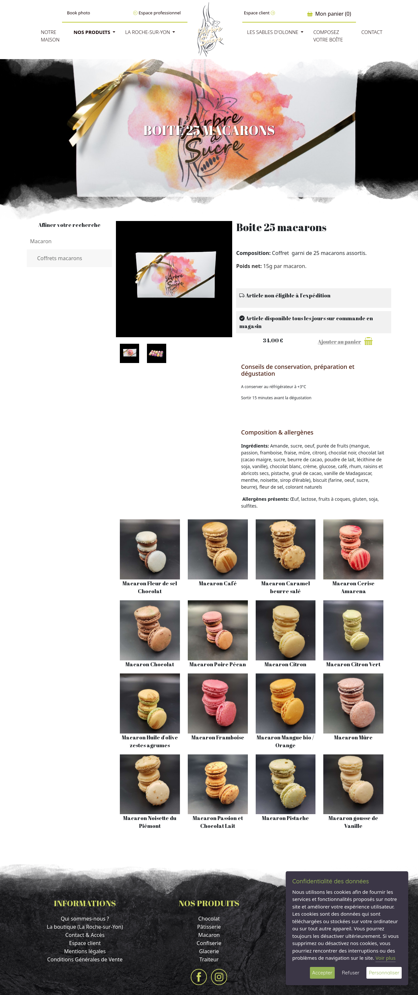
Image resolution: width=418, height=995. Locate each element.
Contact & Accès (84, 935)
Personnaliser (384, 973)
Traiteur (209, 959)
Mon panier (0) (329, 13)
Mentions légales (85, 951)
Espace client (259, 13)
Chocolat (209, 918)
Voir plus (385, 958)
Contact (371, 32)
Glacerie (209, 951)
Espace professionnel (157, 13)
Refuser (351, 973)
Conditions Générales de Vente (85, 959)
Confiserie (209, 943)
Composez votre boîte (328, 36)
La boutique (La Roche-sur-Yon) (85, 926)
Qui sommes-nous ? (85, 918)
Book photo (78, 13)
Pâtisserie (209, 926)
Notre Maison (50, 36)
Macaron (209, 935)
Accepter (322, 973)
